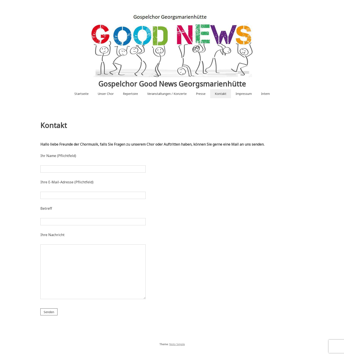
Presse (201, 94)
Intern (265, 94)
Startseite (81, 94)
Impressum (244, 94)
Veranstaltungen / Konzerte (167, 94)
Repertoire (130, 94)
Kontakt (220, 94)
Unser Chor (106, 94)
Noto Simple (177, 344)
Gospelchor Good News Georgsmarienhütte (172, 84)
